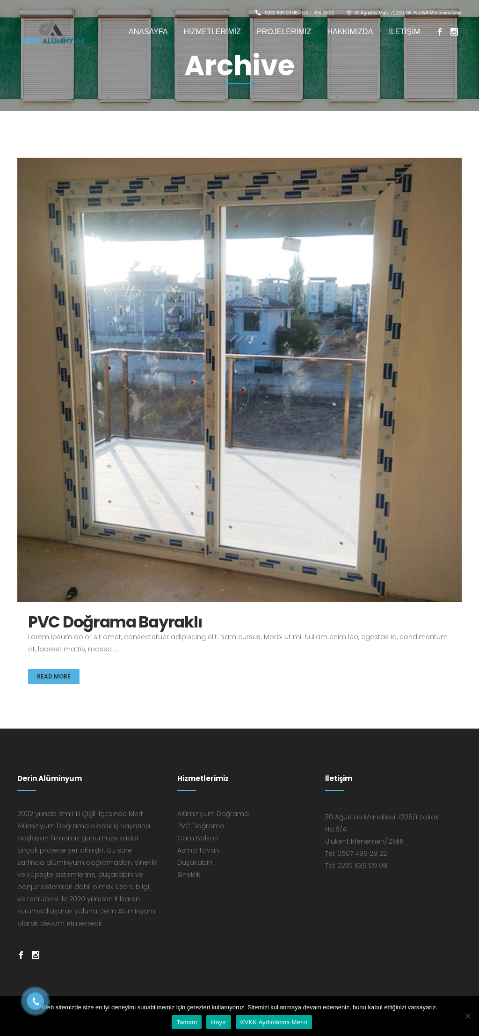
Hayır (218, 1022)
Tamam (186, 1022)
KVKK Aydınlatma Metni (273, 1022)
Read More (54, 676)
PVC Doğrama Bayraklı (115, 622)
